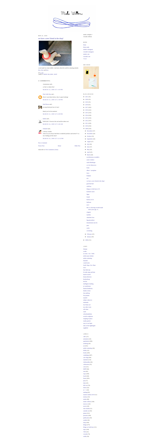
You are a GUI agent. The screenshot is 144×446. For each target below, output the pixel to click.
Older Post (77, 146)
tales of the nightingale (89, 325)
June (88, 147)
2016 (86, 110)
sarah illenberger (91, 162)
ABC (84, 336)
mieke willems (48, 74)
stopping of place (88, 318)
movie (85, 406)
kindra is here (87, 290)
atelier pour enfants (88, 256)
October (89, 136)
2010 (86, 126)
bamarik (85, 260)
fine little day (86, 270)
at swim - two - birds (88, 253)
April (88, 152)
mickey (85, 397)
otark (84, 311)
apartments (86, 341)
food (84, 376)
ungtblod (85, 328)
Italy (84, 383)
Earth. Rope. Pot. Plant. (89, 265)
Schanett (45, 128)
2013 (86, 118)
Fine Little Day (47, 94)
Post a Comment (42, 143)
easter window (90, 160)
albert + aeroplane (91, 170)
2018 (86, 104)
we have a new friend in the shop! (96, 181)
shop (55, 74)
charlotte (85, 359)
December (90, 131)
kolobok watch (90, 191)
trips (84, 429)
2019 (86, 102)
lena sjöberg (86, 293)
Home (59, 146)
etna (84, 371)
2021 (86, 96)
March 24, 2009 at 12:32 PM (53, 138)
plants (84, 413)
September (90, 139)
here (39, 70)
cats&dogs (86, 355)
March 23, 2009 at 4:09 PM (53, 114)
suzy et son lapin (87, 323)
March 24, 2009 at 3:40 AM (53, 124)
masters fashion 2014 (89, 394)
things (85, 424)
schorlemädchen (87, 314)
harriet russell (87, 274)
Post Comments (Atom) (52, 149)
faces (88, 173)
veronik (85, 434)
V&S (84, 432)
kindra (44, 118)
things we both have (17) (93, 189)
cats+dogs (86, 357)
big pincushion (90, 220)
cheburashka (86, 362)
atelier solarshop (87, 258)
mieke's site (86, 54)
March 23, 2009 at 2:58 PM (53, 99)
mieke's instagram (88, 49)
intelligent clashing (88, 284)
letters (85, 387)
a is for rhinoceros (91, 165)
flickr (84, 45)
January (89, 236)
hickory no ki (90, 199)
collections (86, 364)
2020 (86, 99)
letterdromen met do (92, 223)
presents (85, 415)
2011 (86, 123)
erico (84, 267)
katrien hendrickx (88, 288)
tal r (88, 178)
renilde (85, 420)
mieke (85, 399)
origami (89, 212)
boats (88, 168)
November (90, 133)
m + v (84, 390)
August (89, 141)
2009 (86, 128)
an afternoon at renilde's (93, 157)
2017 (86, 107)
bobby (85, 350)
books (84, 353)
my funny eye (87, 304)
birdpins (89, 175)
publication (86, 418)
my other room (87, 307)
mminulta (85, 302)
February (89, 234)
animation (86, 339)
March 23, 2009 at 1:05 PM (53, 89)
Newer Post (41, 146)
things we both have (88, 427)
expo (84, 373)
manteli (85, 298)
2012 (86, 120)
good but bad (90, 183)
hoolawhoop (86, 279)
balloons (89, 202)
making (85, 392)
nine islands (86, 408)
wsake (85, 251)
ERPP (84, 369)
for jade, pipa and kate (89, 272)
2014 (86, 115)
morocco (85, 404)
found (88, 197)
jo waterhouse (87, 286)
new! (88, 205)
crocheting (89, 230)
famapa (85, 249)
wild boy (89, 186)
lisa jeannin (86, 295)
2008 (86, 240)
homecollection (87, 277)
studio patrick (87, 321)
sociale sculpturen (88, 316)
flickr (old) (86, 47)
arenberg (85, 343)
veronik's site (86, 56)
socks (88, 228)
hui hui (85, 281)
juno (88, 225)
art (84, 346)
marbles (89, 215)
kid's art (85, 385)
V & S (85, 59)
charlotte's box (90, 217)
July (88, 144)
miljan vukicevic (87, 300)
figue (88, 194)
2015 (86, 112)
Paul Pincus (46, 104)
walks (84, 436)
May (88, 149)
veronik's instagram (88, 52)
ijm (84, 380)
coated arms (86, 263)
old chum (85, 309)
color (84, 367)
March (89, 155)
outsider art (86, 411)
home (84, 378)
